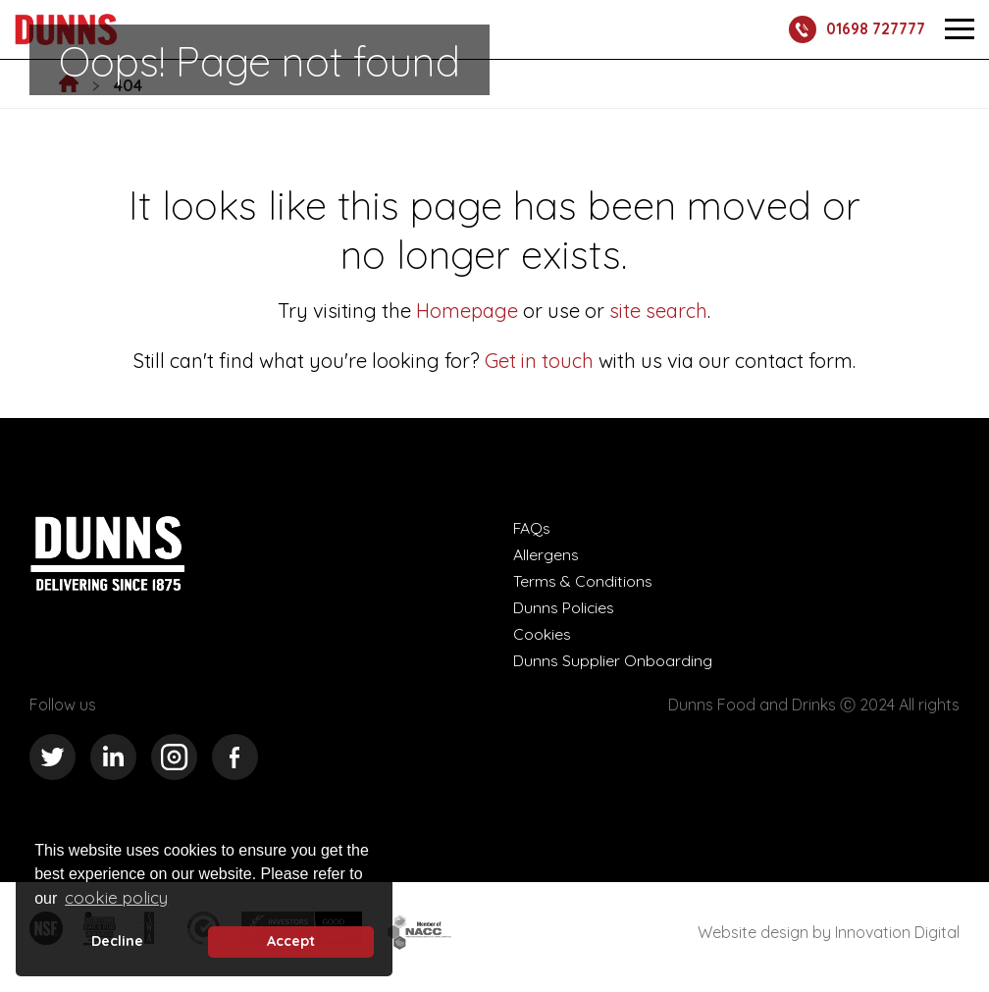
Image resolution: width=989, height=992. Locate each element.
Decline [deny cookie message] (117, 941)
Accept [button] (291, 941)
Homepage (467, 310)
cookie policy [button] (116, 897)
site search (655, 310)
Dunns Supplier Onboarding (612, 660)
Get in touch (539, 360)
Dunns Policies (564, 607)
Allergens (546, 554)
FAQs (532, 528)
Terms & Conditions (582, 581)
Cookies (542, 634)
